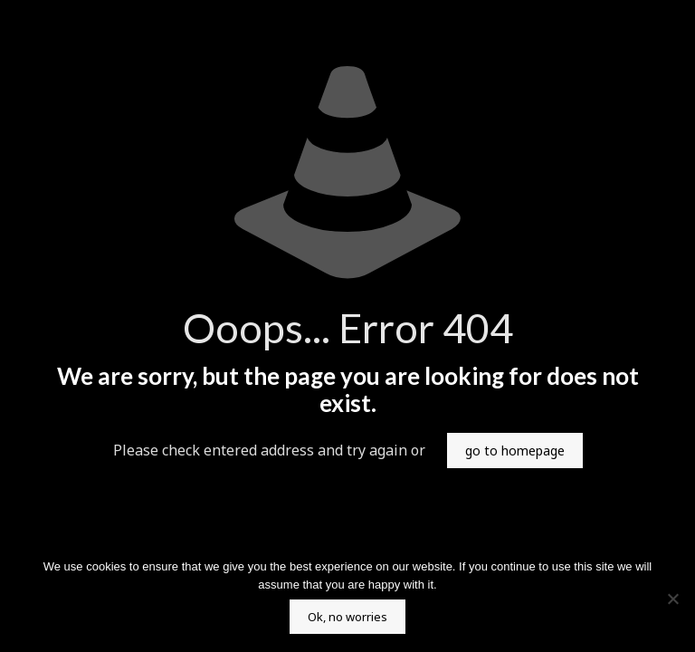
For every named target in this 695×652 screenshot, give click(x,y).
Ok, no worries (347, 617)
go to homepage (515, 450)
